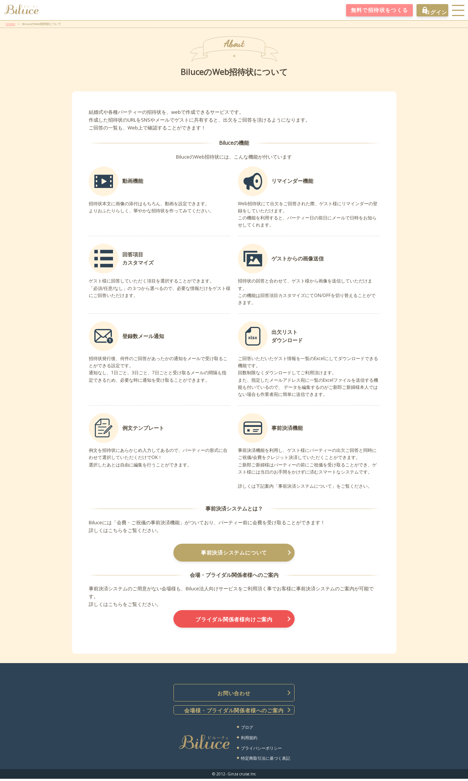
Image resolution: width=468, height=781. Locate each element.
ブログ (247, 729)
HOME (10, 24)
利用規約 (249, 740)
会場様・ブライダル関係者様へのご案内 (234, 712)
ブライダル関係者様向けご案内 (234, 620)
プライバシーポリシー (261, 750)
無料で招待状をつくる (373, 10)
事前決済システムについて (234, 553)
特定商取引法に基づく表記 (265, 760)
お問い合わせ (234, 695)
